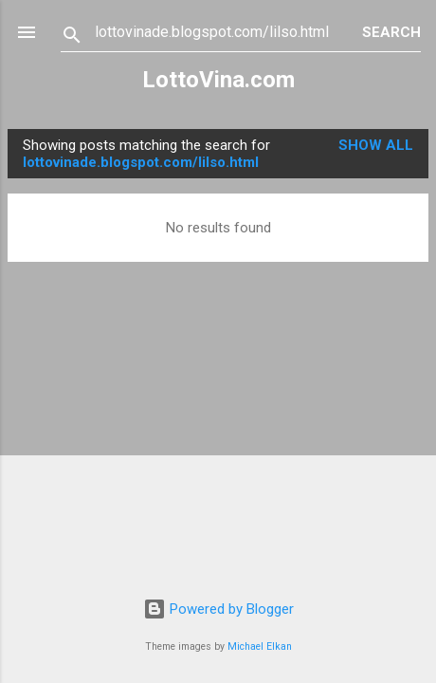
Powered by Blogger (218, 609)
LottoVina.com (218, 79)
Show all (375, 145)
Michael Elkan (259, 646)
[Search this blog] (228, 32)
